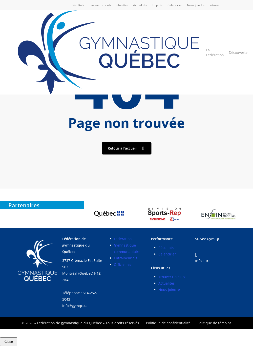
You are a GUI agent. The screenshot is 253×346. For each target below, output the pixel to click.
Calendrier (167, 254)
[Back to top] (126, 332)
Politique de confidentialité (168, 323)
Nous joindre (169, 289)
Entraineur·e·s (125, 258)
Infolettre (203, 260)
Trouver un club (171, 276)
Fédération (123, 238)
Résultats (166, 247)
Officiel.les (122, 264)
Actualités (166, 283)
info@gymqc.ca (74, 305)
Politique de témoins (214, 323)
